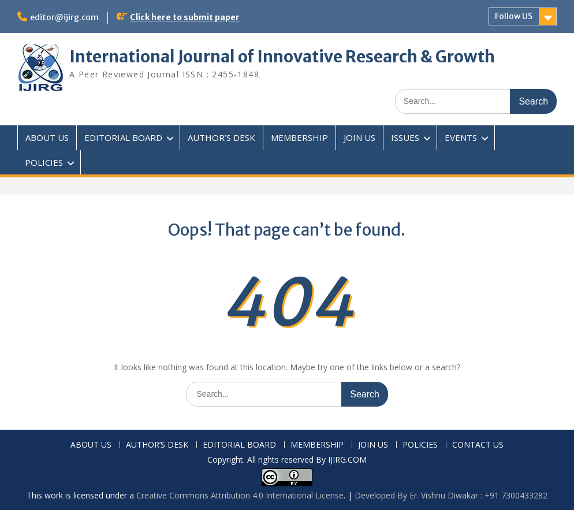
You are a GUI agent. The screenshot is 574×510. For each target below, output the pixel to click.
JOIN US (359, 137)
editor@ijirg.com (64, 17)
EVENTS (461, 137)
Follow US (513, 16)
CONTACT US (478, 445)
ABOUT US (47, 137)
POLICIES (44, 162)
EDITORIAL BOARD (123, 137)
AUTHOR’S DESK (221, 137)
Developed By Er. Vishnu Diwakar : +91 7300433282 (451, 495)
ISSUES (405, 137)
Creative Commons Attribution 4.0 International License (240, 495)
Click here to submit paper (185, 17)
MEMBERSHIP (299, 137)
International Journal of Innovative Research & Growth (282, 56)
